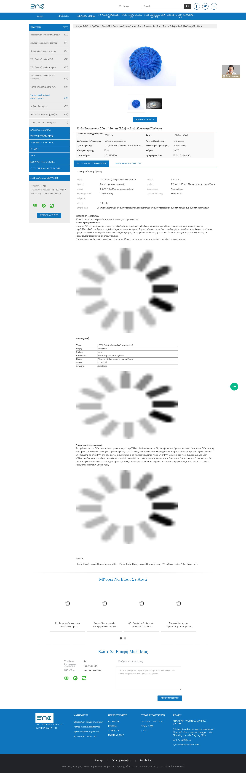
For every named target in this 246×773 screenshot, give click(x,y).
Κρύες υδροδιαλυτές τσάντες (49, 51)
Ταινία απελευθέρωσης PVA (49, 86)
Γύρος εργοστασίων (109, 16)
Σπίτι (40, 16)
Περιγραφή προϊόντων (128, 164)
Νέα (32, 156)
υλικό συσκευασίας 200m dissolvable (180, 564)
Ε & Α (143, 731)
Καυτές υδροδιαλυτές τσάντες (49, 43)
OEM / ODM (147, 726)
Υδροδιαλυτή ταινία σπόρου (49, 67)
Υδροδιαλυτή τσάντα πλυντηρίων (49, 34)
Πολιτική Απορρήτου (121, 760)
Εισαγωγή (113, 722)
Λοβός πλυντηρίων (49, 106)
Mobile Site (145, 760)
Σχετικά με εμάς (40, 130)
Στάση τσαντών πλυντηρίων (49, 122)
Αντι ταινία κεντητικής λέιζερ (49, 114)
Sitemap (98, 760)
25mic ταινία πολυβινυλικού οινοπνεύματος (139, 564)
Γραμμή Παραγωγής (152, 722)
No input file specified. (43, 162)
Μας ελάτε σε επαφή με (154, 16)
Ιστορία (112, 726)
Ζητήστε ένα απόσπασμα (180, 16)
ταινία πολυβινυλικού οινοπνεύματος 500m (97, 564)
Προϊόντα (63, 16)
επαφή (34, 149)
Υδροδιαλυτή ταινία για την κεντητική (49, 77)
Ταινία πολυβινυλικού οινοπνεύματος (49, 97)
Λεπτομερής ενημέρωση (91, 164)
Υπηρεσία (113, 731)
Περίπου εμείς (86, 16)
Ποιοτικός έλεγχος (132, 16)
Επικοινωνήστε (145, 119)
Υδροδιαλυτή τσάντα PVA (49, 59)
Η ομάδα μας (116, 735)
